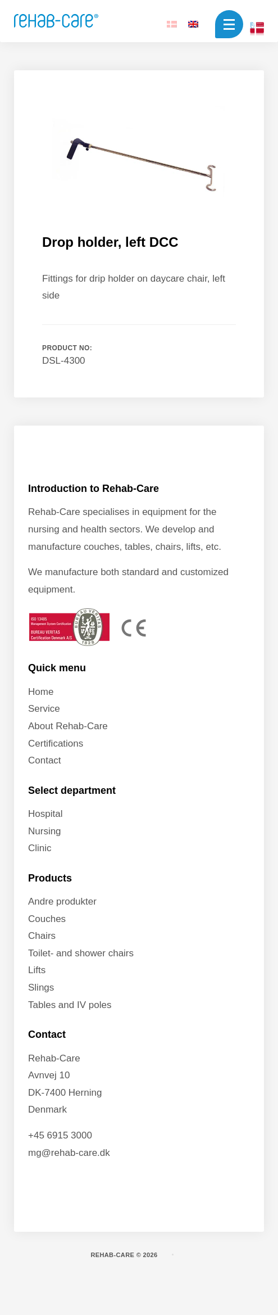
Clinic (40, 848)
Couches (47, 919)
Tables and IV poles (69, 1005)
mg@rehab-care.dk (69, 1152)
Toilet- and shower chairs (81, 953)
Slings (41, 987)
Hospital (45, 813)
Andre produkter (62, 901)
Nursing (44, 831)
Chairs (42, 935)
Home (40, 691)
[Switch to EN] (193, 24)
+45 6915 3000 (60, 1135)
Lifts (36, 970)
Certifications (55, 743)
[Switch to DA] (172, 24)
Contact (44, 760)
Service (44, 708)
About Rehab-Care (68, 726)
